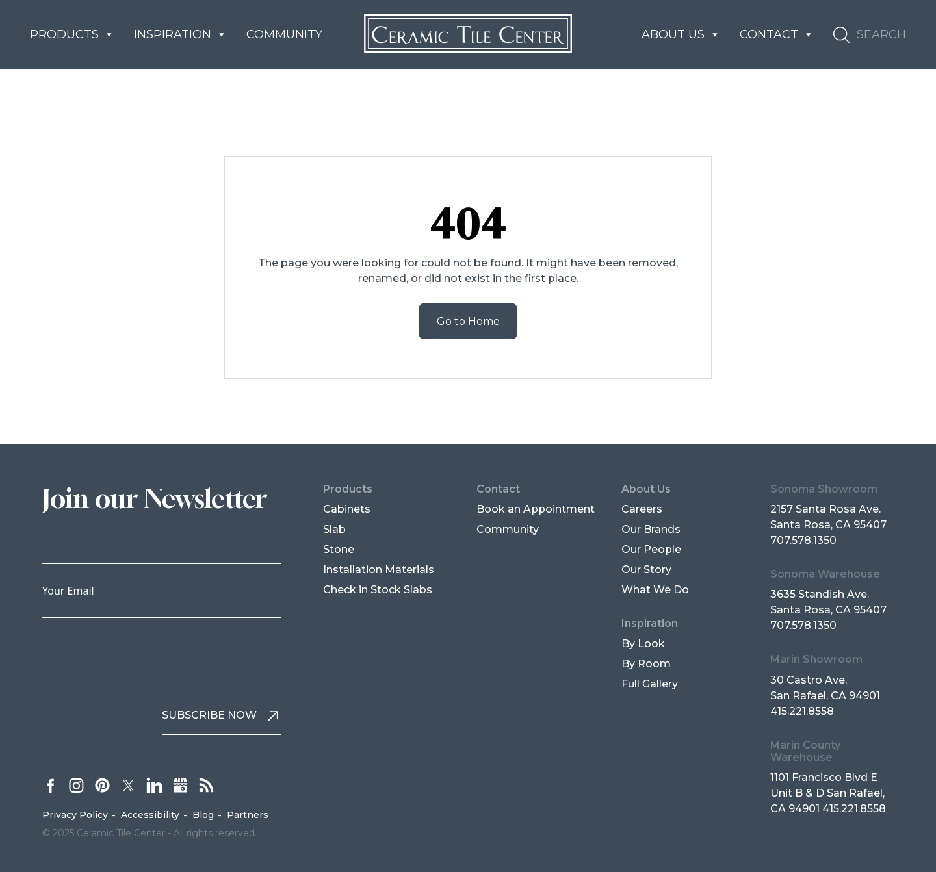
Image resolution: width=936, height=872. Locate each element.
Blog (203, 815)
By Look (643, 643)
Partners (247, 815)
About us (681, 34)
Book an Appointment (535, 509)
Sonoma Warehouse (825, 574)
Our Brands (651, 529)
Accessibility (150, 815)
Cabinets (346, 509)
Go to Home (468, 321)
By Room (646, 664)
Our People (651, 549)
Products (72, 34)
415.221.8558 (802, 711)
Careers (641, 509)
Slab (334, 529)
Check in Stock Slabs (377, 589)
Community (284, 34)
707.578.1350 (803, 540)
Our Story (646, 569)
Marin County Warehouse (805, 751)
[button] (869, 35)
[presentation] (141, 656)
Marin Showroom (816, 659)
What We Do (655, 589)
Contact (777, 34)
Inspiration (180, 34)
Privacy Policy (75, 815)
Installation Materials (378, 569)
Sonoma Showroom (824, 489)
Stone (338, 549)
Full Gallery (649, 684)
